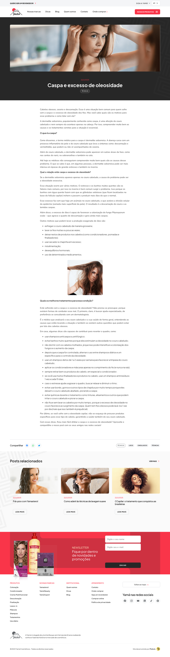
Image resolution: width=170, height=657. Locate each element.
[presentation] (123, 556)
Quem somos (70, 11)
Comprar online (98, 598)
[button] (143, 3)
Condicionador (16, 591)
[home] (16, 11)
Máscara (13, 610)
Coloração (14, 587)
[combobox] (156, 3)
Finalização (14, 602)
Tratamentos (15, 617)
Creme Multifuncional (18, 595)
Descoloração (15, 598)
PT (154, 3)
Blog (57, 11)
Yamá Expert (45, 595)
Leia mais (19, 512)
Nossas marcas (34, 11)
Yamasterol (44, 587)
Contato (84, 11)
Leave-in (13, 606)
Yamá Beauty (45, 591)
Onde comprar (97, 591)
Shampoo (14, 613)
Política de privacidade (101, 602)
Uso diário (14, 621)
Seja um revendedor (100, 595)
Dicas (47, 11)
